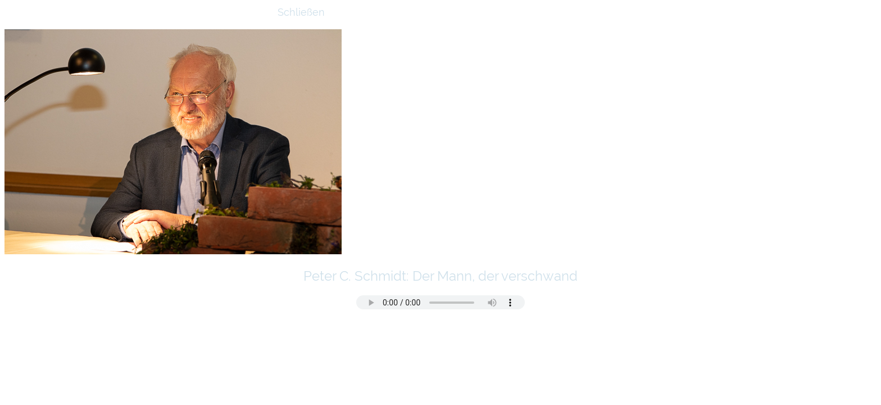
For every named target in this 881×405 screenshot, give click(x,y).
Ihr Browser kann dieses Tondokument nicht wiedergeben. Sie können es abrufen (440, 302)
